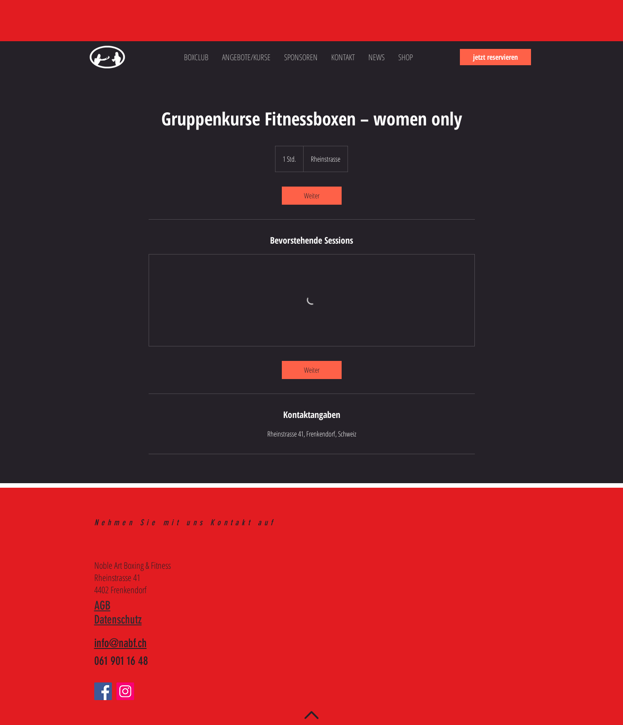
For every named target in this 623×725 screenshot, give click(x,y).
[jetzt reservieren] (495, 57)
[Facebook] (103, 691)
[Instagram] (125, 691)
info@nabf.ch (120, 643)
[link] (312, 196)
